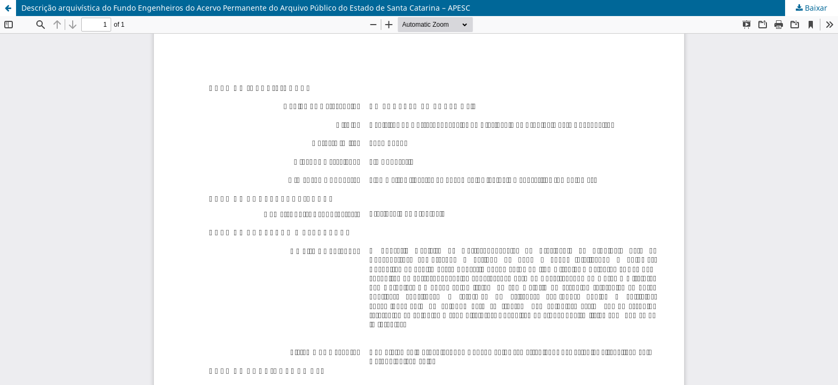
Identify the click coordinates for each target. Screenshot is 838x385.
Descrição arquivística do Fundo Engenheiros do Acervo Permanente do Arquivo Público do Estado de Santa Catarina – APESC (245, 8)
